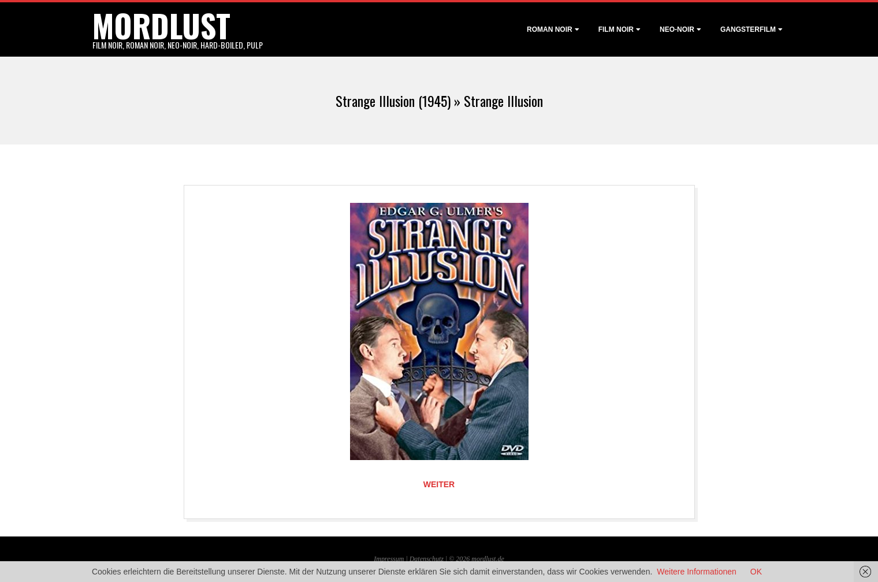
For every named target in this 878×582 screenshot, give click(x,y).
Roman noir (549, 29)
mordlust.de (487, 559)
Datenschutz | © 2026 (441, 559)
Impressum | (391, 559)
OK (756, 571)
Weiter (439, 484)
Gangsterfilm (748, 29)
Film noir (616, 29)
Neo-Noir (677, 29)
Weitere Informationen (696, 571)
